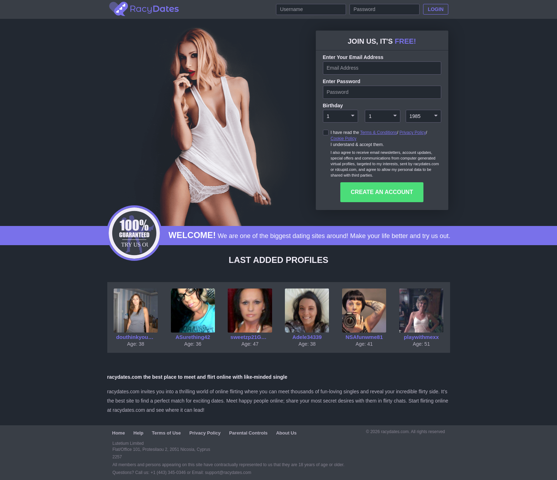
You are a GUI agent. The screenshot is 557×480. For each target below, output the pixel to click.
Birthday (333, 105)
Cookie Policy (344, 138)
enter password (342, 81)
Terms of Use (166, 433)
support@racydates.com (228, 472)
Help (139, 433)
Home (118, 433)
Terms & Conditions (378, 132)
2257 (117, 456)
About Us (286, 433)
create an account (382, 192)
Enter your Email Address (353, 57)
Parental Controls (248, 433)
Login (435, 9)
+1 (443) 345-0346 (169, 472)
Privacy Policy (412, 132)
